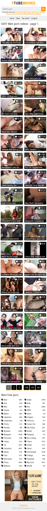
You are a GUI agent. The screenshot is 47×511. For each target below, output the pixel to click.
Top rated (25, 18)
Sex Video (24, 14)
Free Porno (16, 14)
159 (32, 387)
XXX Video (27, 12)
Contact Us (23, 505)
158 (26, 387)
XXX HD (41, 12)
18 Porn (9, 14)
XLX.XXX (19, 12)
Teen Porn (34, 12)
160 (38, 387)
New (18, 18)
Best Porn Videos (35, 14)
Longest (34, 18)
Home (12, 18)
